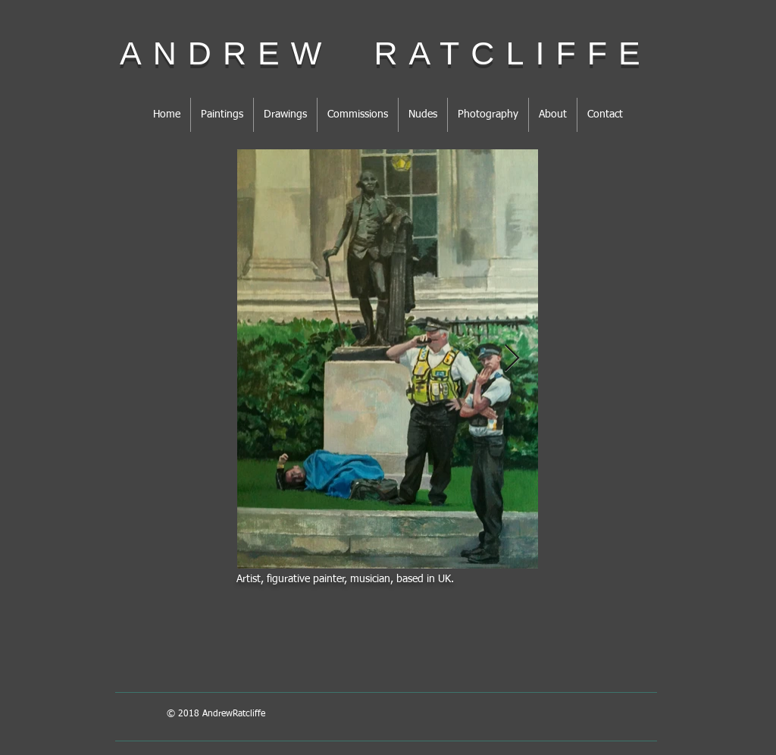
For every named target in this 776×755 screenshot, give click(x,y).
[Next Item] (512, 359)
